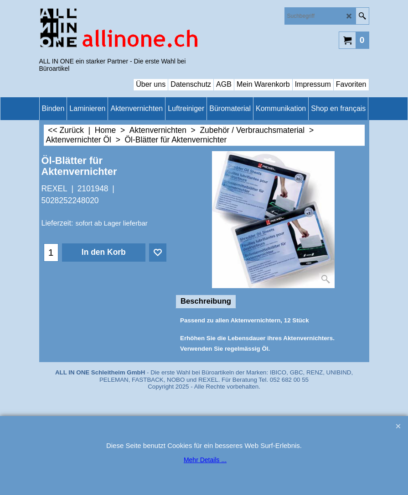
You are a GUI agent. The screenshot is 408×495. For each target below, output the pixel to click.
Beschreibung (206, 301)
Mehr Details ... (205, 459)
